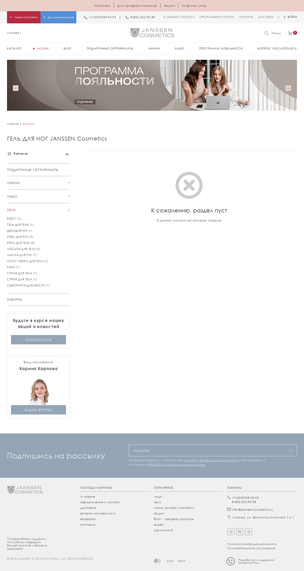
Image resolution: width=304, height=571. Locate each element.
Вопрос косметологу (98, 513)
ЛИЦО (12, 196)
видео (159, 524)
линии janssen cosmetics (174, 507)
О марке (88, 496)
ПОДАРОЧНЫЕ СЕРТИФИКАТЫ (32, 170)
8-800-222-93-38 (143, 17)
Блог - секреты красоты (174, 519)
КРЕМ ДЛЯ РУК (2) (20, 237)
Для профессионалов (137, 5)
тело (157, 502)
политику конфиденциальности (210, 460)
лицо (158, 496)
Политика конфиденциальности (252, 544)
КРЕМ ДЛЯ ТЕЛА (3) (21, 243)
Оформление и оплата (100, 502)
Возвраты (88, 519)
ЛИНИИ (13, 183)
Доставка (88, 507)
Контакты (88, 524)
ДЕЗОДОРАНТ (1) (19, 230)
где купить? (163, 530)
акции (159, 513)
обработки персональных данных (176, 464)
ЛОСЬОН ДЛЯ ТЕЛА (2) (23, 249)
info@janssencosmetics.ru (252, 509)
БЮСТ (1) (14, 218)
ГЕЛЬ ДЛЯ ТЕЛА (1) (20, 224)
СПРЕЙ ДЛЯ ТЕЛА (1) (22, 279)
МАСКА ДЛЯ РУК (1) (22, 255)
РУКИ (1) (13, 267)
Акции (169, 5)
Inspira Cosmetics (26, 17)
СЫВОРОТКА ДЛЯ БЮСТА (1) (28, 285)
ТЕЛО (11, 210)
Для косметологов (61, 17)
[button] (15, 88)
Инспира (102, 5)
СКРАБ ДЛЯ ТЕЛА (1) (22, 273)
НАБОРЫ (14, 299)
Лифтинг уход (194, 5)
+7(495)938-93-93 (102, 17)
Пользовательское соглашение (251, 548)
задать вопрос (38, 410)
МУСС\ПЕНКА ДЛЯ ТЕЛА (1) (27, 261)
